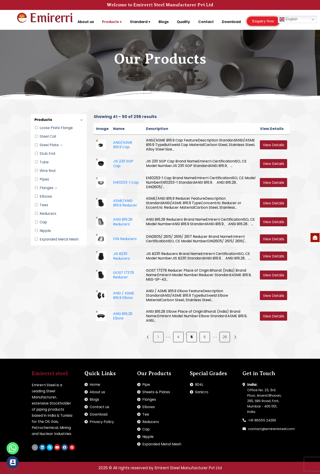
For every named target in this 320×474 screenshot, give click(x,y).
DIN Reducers (125, 238)
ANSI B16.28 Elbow (122, 316)
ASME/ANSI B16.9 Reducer (125, 203)
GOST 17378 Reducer (123, 275)
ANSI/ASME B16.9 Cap (122, 145)
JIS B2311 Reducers (121, 256)
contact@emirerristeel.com (271, 428)
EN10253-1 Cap (126, 182)
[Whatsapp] (13, 448)
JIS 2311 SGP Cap (123, 164)
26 (225, 337)
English (288, 19)
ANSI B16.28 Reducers (122, 222)
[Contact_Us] (13, 462)
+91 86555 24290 (262, 420)
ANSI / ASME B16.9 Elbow (123, 296)
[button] (263, 21)
